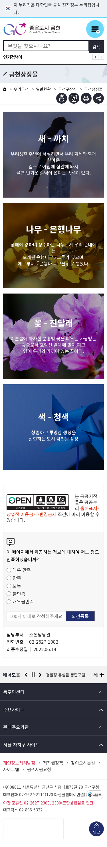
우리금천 (21, 89)
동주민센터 (14, 691)
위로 (96, 832)
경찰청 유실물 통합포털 (65, 674)
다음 (40, 674)
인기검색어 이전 (95, 57)
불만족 (19, 593)
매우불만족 (23, 601)
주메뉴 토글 (95, 29)
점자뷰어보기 (61, 98)
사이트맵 (11, 769)
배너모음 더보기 (102, 675)
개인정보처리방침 (19, 762)
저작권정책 (53, 762)
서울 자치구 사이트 (21, 744)
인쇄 (86, 98)
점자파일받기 (73, 98)
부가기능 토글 (98, 98)
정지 (33, 674)
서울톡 (97, 795)
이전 (26, 674)
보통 (17, 585)
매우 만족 (22, 569)
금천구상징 (67, 89)
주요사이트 (14, 709)
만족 (17, 577)
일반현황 (43, 89)
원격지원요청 (39, 769)
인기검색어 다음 (101, 57)
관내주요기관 (16, 726)
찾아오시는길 (83, 762)
